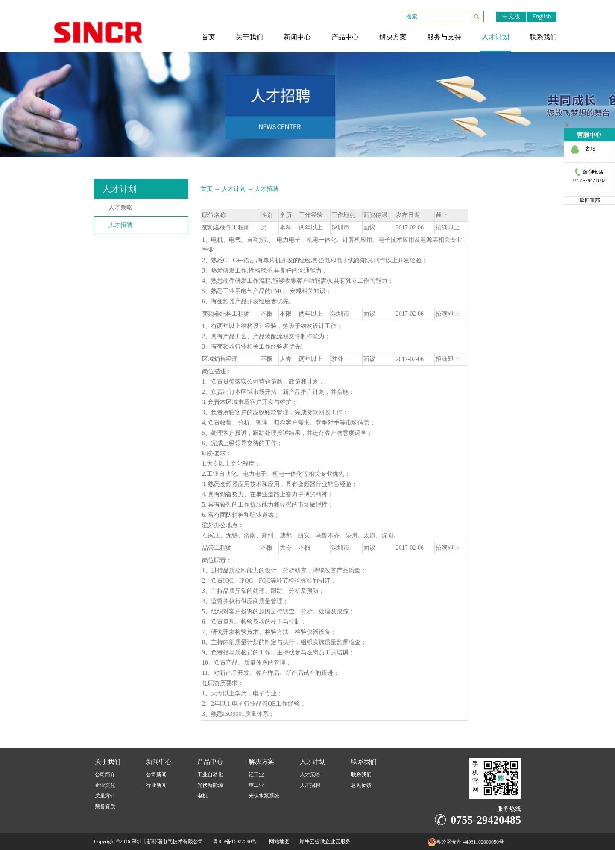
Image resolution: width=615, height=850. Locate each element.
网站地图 (278, 841)
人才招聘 (266, 189)
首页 (207, 189)
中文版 (511, 16)
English (542, 16)
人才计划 (234, 189)
